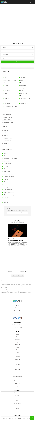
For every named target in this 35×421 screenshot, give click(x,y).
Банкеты (17, 344)
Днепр (19, 418)
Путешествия (17, 411)
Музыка (17, 400)
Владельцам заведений (17, 324)
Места (17, 331)
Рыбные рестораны (25, 101)
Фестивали (17, 369)
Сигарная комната (9, 192)
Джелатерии (23, 77)
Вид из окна (7, 171)
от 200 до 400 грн (7, 120)
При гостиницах (8, 88)
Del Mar (6, 130)
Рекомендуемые (17, 376)
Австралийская (8, 138)
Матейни (6, 96)
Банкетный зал (8, 169)
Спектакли (17, 367)
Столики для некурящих (10, 195)
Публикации (17, 390)
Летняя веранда (8, 189)
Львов (23, 418)
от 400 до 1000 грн (7, 122)
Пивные (6, 85)
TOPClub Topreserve (18, 327)
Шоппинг (10, 271)
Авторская (6, 143)
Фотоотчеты (17, 381)
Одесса (5, 418)
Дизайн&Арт (17, 403)
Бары (5, 77)
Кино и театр (17, 398)
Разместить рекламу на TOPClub (17, 212)
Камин (5, 184)
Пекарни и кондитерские (10, 106)
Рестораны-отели (24, 88)
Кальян (6, 182)
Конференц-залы (8, 187)
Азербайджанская (9, 146)
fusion (5, 133)
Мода (17, 408)
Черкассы (29, 418)
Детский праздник (9, 176)
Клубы (17, 336)
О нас (17, 305)
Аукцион (6, 153)
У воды (6, 197)
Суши (21, 90)
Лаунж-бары (7, 98)
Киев (15, 418)
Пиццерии (23, 85)
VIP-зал (6, 166)
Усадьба (6, 200)
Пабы (21, 83)
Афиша (17, 357)
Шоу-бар (6, 202)
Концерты (17, 361)
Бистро (22, 96)
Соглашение (17, 310)
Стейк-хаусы (7, 101)
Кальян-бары (23, 93)
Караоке (17, 339)
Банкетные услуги (8, 156)
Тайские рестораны (25, 98)
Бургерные (7, 103)
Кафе (21, 80)
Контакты (17, 313)
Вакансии (17, 307)
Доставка (6, 161)
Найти (18, 62)
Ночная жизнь (17, 392)
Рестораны (7, 90)
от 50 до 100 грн (6, 114)
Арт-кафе (6, 75)
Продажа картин (8, 163)
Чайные (6, 93)
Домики (6, 179)
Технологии (17, 405)
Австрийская (7, 140)
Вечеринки (17, 359)
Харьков (10, 418)
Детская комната (8, 174)
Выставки (17, 364)
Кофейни (6, 83)
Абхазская (6, 135)
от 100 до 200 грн (7, 117)
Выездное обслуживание (10, 158)
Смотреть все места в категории (17, 68)
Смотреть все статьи (17, 275)
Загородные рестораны (10, 80)
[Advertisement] (17, 22)
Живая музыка (24, 103)
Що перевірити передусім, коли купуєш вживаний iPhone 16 (16, 239)
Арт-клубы (23, 75)
